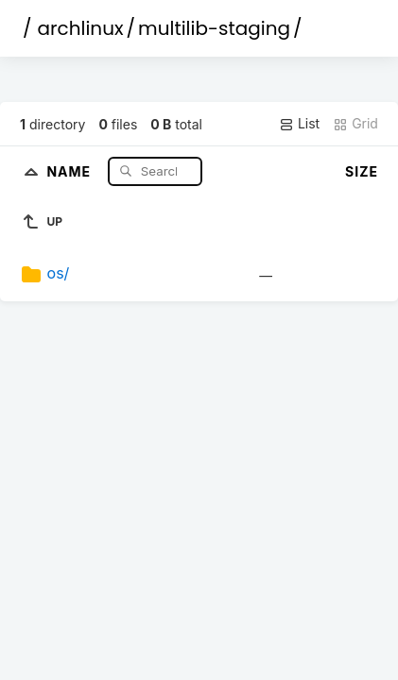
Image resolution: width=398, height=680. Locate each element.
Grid (355, 123)
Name (70, 170)
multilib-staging (214, 28)
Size (361, 171)
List (299, 123)
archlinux (81, 28)
